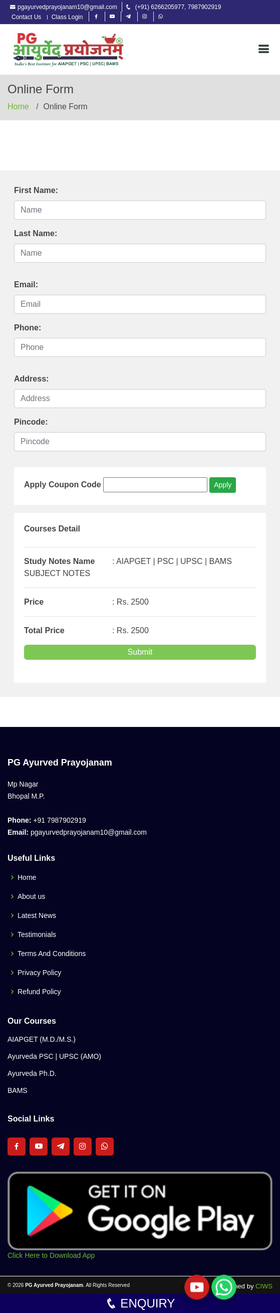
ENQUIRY (140, 1303)
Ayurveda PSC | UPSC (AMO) (54, 1056)
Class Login (67, 17)
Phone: (27, 327)
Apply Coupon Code (62, 484)
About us (31, 896)
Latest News (37, 915)
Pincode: (31, 422)
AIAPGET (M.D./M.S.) (42, 1039)
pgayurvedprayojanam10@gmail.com (67, 7)
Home (18, 106)
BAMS (18, 1090)
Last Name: (35, 233)
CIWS (263, 1286)
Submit (140, 652)
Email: (26, 284)
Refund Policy (39, 991)
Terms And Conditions (52, 953)
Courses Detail (52, 528)
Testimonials (37, 934)
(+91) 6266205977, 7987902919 (178, 7)
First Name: (36, 190)
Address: (31, 378)
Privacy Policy (39, 972)
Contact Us (26, 17)
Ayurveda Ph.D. (32, 1073)
